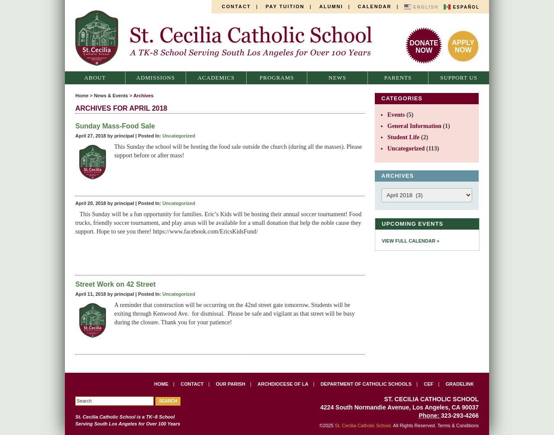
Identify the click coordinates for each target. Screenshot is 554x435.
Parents (398, 77)
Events (396, 115)
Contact (236, 6)
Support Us (458, 77)
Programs (277, 77)
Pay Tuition (285, 6)
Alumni (331, 6)
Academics (216, 77)
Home (82, 95)
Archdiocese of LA (283, 384)
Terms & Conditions (458, 425)
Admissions (155, 77)
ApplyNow (463, 46)
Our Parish (230, 384)
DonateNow (423, 46)
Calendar (375, 6)
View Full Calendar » (410, 240)
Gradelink (460, 384)
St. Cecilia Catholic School (228, 38)
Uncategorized (178, 135)
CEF (428, 384)
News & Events (111, 95)
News (337, 77)
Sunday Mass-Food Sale (115, 126)
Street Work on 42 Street (115, 284)
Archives (143, 95)
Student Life (403, 137)
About (95, 77)
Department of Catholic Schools (366, 384)
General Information (414, 126)
